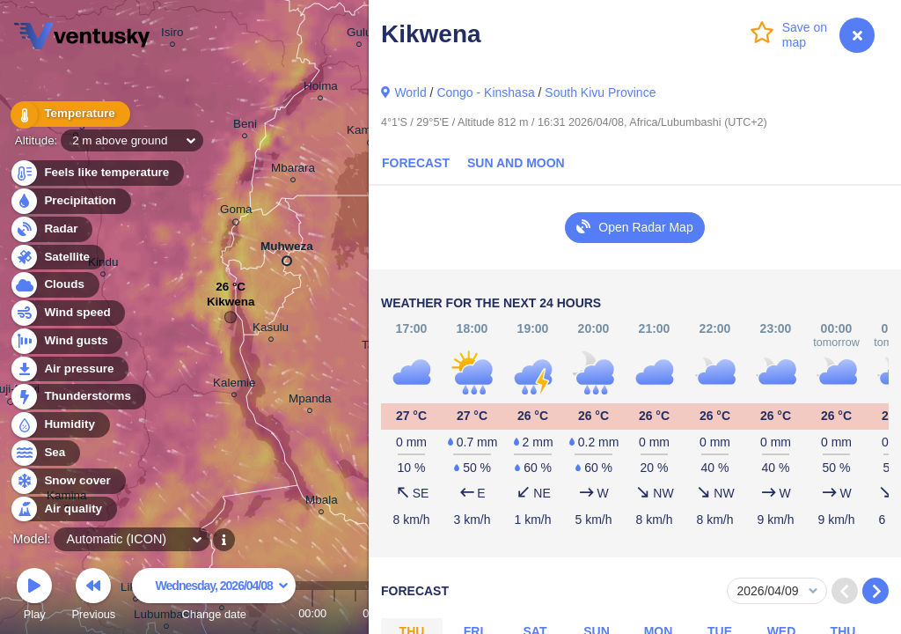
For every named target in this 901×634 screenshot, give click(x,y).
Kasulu (271, 330)
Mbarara (293, 170)
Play (34, 596)
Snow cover (67, 481)
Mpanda (310, 401)
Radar (51, 229)
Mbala (321, 502)
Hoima (321, 88)
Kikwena (231, 306)
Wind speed (67, 313)
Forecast (416, 163)
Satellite (57, 257)
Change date (214, 596)
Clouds (54, 285)
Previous (93, 596)
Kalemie (234, 385)
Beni (245, 126)
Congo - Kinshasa (485, 92)
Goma (236, 212)
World (410, 92)
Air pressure (69, 369)
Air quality (63, 509)
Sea (44, 453)
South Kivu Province (600, 92)
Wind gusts (66, 341)
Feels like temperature (96, 173)
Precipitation (70, 201)
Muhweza (286, 250)
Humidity (59, 425)
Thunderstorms (77, 396)
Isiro (172, 35)
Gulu (359, 35)
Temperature (69, 114)
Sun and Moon (516, 163)
